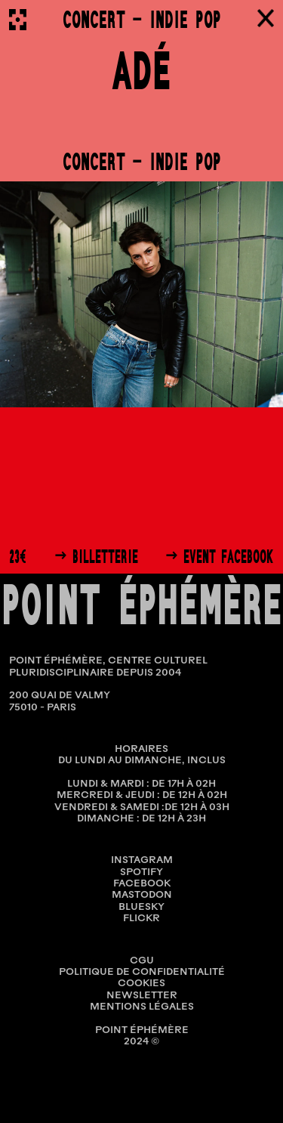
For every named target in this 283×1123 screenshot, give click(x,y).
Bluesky (141, 907)
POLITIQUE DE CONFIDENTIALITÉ (142, 972)
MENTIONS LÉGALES (142, 1007)
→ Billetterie (96, 557)
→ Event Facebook (219, 557)
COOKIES (141, 983)
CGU (142, 961)
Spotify (141, 872)
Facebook (142, 884)
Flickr (141, 918)
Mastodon (142, 895)
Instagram (142, 860)
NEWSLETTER (141, 996)
